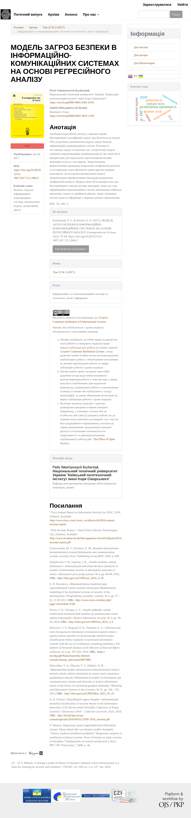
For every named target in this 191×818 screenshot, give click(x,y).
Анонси (71, 14)
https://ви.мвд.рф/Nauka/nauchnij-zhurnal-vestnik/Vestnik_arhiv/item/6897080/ (77, 655)
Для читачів (141, 47)
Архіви (53, 14)
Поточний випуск (28, 14)
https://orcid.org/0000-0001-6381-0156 (72, 102)
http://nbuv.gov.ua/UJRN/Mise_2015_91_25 (89, 693)
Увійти (182, 4)
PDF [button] (27, 145)
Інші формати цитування (71, 248)
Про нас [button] (91, 14)
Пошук (176, 14)
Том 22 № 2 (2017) (54, 27)
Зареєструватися (157, 4)
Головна (18, 27)
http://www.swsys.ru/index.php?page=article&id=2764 (81, 602)
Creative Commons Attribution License (82, 351)
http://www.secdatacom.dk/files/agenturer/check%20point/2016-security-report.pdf (86, 540)
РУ (136, 76)
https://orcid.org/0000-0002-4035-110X (72, 115)
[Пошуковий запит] (154, 14)
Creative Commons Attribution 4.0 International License (80, 319)
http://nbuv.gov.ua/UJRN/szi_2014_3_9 (91, 621)
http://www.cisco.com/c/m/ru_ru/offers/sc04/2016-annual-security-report (82, 522)
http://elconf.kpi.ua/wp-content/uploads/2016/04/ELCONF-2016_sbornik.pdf (80, 717)
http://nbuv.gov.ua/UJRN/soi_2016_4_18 (80, 578)
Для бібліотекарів (144, 63)
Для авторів (141, 55)
